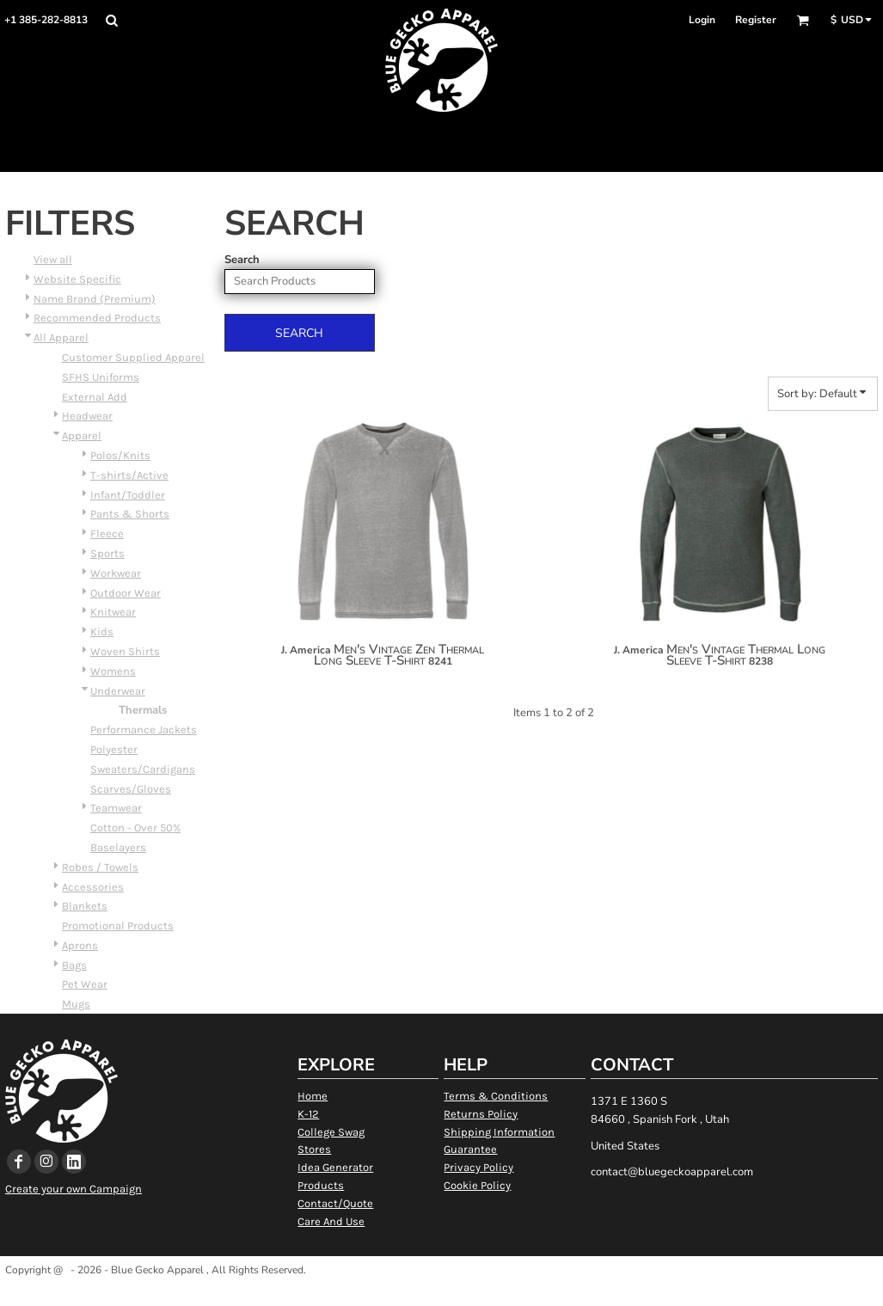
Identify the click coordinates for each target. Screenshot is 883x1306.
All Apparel (61, 337)
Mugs (76, 1003)
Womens (113, 671)
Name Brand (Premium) (95, 298)
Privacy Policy (478, 1167)
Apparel (81, 435)
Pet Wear (84, 984)
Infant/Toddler (127, 494)
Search (242, 259)
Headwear (87, 415)
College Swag (331, 1131)
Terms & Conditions (496, 1095)
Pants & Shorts (129, 513)
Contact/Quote (335, 1203)
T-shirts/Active (129, 475)
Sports (107, 553)
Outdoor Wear (125, 592)
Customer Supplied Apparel (133, 357)
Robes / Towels (100, 867)
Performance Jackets (143, 729)
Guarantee (470, 1149)
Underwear (117, 690)
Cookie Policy (477, 1185)
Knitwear (113, 611)
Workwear (115, 573)
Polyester (114, 749)
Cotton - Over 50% (135, 827)
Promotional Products (118, 925)
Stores (314, 1149)
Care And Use (331, 1221)
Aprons (80, 945)
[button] (111, 20)
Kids (101, 631)
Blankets (84, 905)
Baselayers (118, 847)
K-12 (308, 1113)
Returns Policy (481, 1113)
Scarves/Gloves (130, 788)
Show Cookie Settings (441, 1291)
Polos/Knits (120, 455)
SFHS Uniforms (100, 377)
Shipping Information (499, 1131)
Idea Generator (335, 1167)
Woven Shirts (125, 651)
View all (53, 259)
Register (755, 20)
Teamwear (116, 807)
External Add (94, 396)
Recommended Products (97, 317)
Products (320, 1185)
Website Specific (77, 279)
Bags (74, 965)
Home (312, 1095)
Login (702, 20)
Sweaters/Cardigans (142, 769)
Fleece (107, 533)
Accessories (93, 886)
